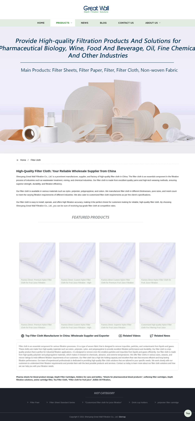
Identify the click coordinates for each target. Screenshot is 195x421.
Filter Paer (36, 402)
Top (188, 413)
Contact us (126, 22)
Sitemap (122, 417)
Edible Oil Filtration (101, 380)
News (84, 22)
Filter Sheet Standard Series (64, 402)
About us (151, 22)
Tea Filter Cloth (60, 380)
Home (40, 22)
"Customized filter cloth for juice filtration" (105, 402)
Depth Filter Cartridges (64, 377)
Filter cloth (36, 160)
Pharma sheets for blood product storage (34, 377)
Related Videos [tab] (130, 336)
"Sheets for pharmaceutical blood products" (123, 377)
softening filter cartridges (155, 377)
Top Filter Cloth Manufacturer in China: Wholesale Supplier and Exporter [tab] (65, 336)
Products (62, 22)
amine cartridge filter (43, 380)
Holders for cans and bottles (89, 377)
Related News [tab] (160, 336)
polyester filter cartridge (170, 402)
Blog (103, 22)
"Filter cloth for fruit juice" (80, 380)
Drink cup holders (142, 402)
